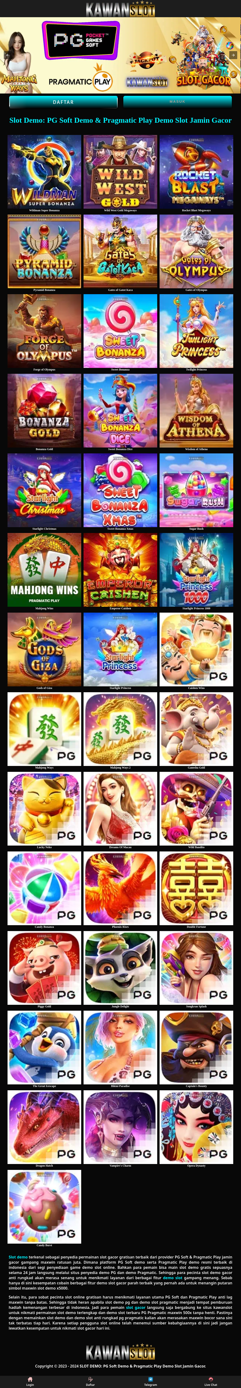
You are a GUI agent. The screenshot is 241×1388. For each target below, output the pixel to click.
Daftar (63, 102)
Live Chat (211, 1382)
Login (30, 1382)
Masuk (178, 101)
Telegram (150, 1382)
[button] (8, 55)
